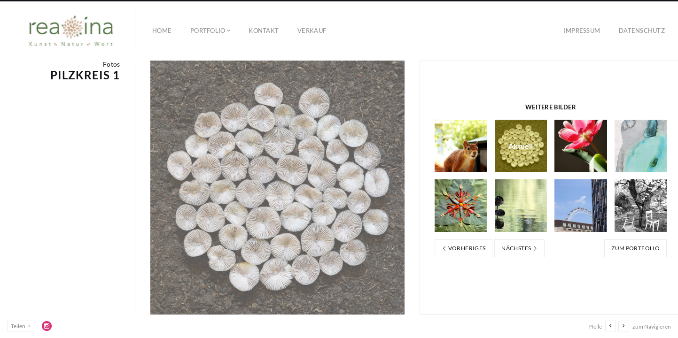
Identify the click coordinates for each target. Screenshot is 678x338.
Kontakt (264, 30)
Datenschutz (642, 30)
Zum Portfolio (635, 248)
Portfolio (207, 30)
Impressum (582, 30)
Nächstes (519, 248)
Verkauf (311, 30)
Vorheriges (463, 248)
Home (161, 30)
